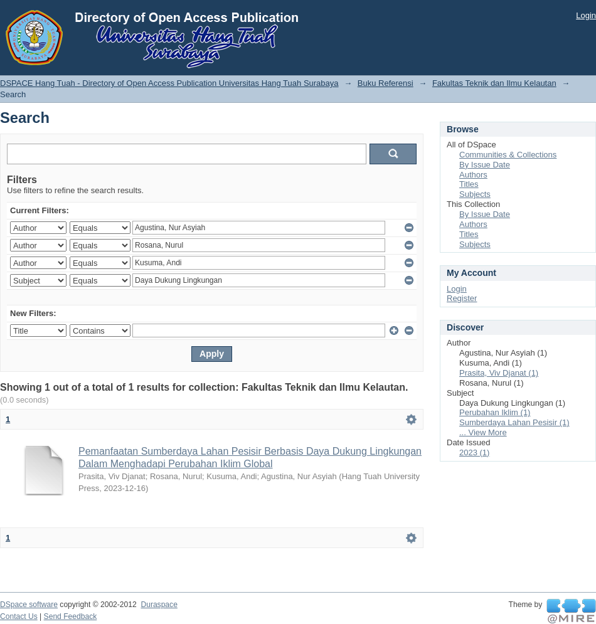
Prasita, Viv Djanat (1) (498, 373)
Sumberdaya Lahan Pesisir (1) (514, 422)
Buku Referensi (385, 83)
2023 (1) (474, 452)
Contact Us (19, 616)
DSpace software (29, 604)
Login (586, 15)
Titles (469, 184)
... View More (483, 432)
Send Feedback (70, 616)
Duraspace (159, 604)
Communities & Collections (507, 154)
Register (462, 298)
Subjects (475, 194)
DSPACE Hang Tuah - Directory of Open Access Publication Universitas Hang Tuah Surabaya (169, 83)
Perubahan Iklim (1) (494, 412)
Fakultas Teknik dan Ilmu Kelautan (494, 83)
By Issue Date (484, 164)
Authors (473, 174)
